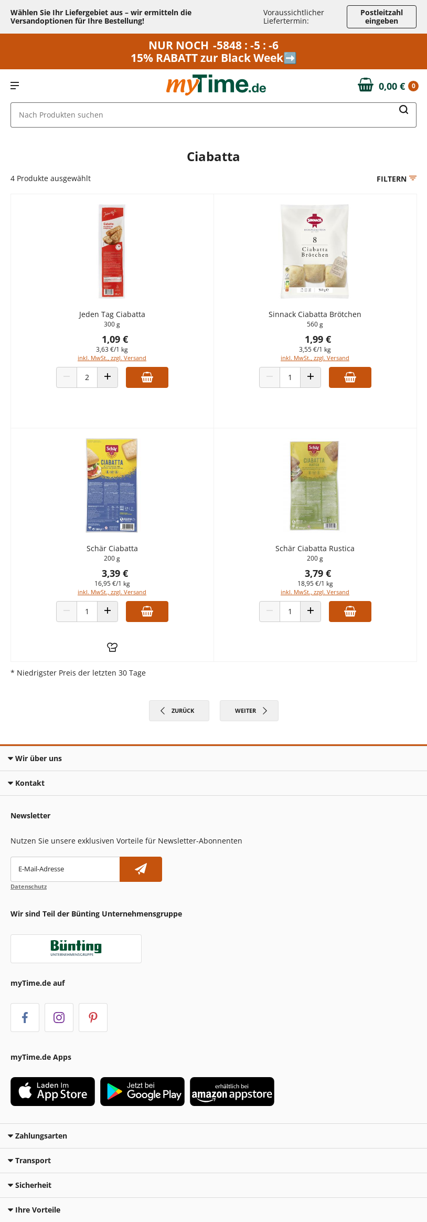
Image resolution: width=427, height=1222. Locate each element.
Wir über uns (35, 758)
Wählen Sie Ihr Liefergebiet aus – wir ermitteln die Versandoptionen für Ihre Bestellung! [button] (100, 16)
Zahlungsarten (37, 1136)
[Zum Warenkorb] (388, 86)
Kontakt (26, 783)
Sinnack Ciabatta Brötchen (315, 314)
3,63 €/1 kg (112, 349)
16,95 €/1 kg (112, 583)
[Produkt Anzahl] (87, 377)
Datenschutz (28, 886)
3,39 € (115, 573)
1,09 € (115, 339)
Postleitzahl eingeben (381, 16)
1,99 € (318, 339)
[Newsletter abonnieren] (141, 869)
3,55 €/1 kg (315, 349)
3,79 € (318, 573)
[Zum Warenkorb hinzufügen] (147, 377)
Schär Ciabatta (112, 548)
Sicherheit (29, 1185)
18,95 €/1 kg (315, 583)
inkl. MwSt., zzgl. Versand (112, 358)
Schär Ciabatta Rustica (315, 548)
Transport (29, 1160)
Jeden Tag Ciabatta (112, 314)
